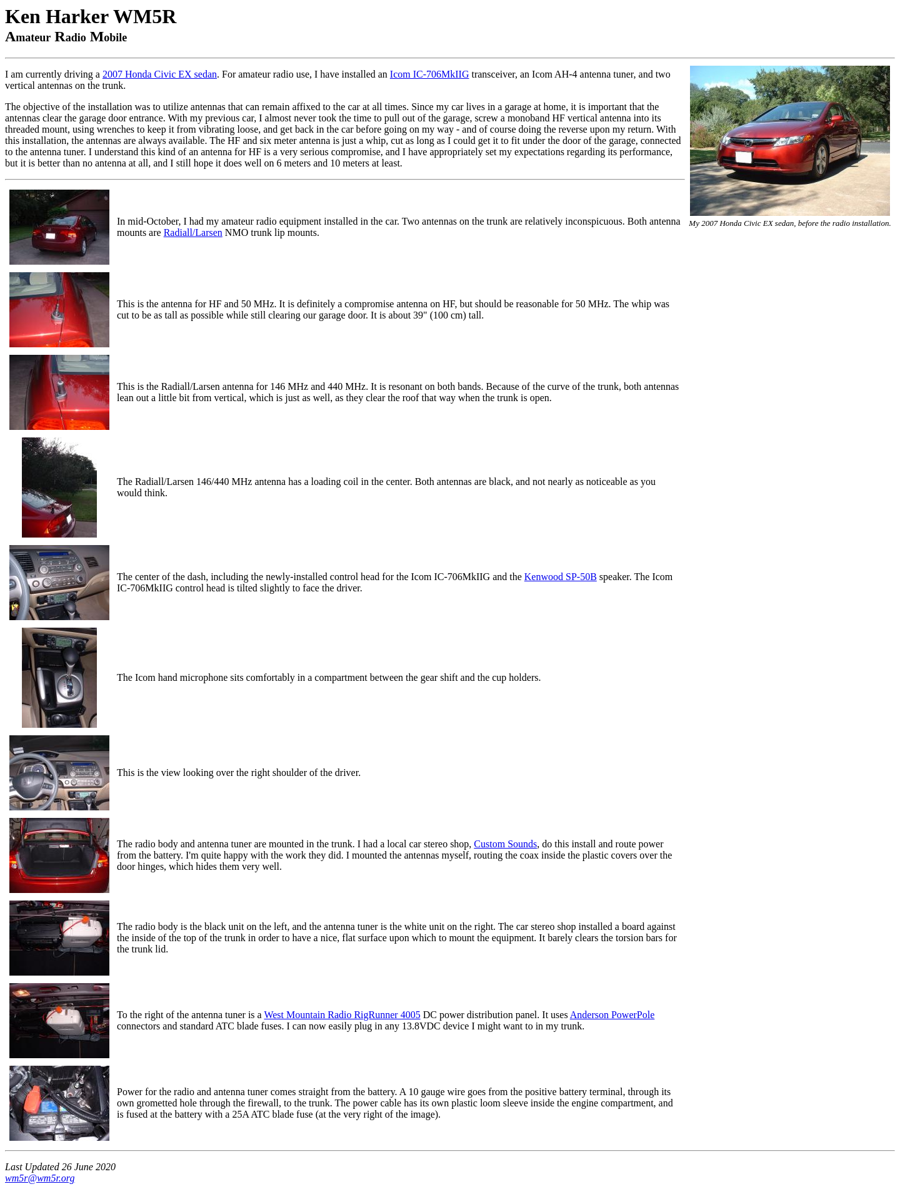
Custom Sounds (505, 844)
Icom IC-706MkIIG (429, 74)
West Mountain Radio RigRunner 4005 (342, 1014)
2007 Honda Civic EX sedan (159, 74)
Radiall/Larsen (193, 232)
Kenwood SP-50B (560, 576)
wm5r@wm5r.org (39, 1178)
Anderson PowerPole (612, 1014)
